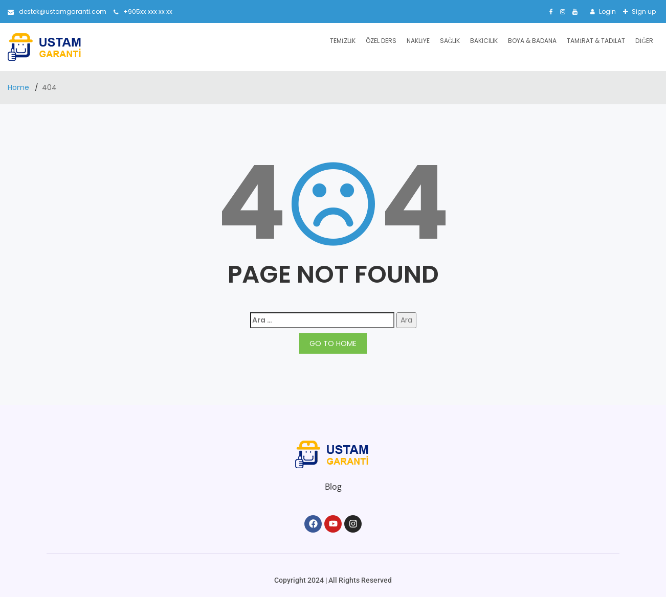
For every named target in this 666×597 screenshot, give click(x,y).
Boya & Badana (532, 40)
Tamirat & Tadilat (596, 40)
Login (606, 11)
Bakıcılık (484, 40)
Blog (333, 486)
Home (19, 87)
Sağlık (450, 40)
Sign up (643, 11)
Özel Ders (381, 40)
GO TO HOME (333, 343)
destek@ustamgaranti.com (57, 11)
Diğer (644, 40)
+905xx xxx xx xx (143, 11)
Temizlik (343, 40)
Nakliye (418, 40)
